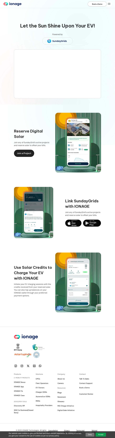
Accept (100, 434)
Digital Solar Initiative (66, 410)
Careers (61, 383)
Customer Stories (86, 394)
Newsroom (62, 397)
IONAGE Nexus (19, 382)
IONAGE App (19, 387)
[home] (12, 4)
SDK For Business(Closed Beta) (23, 411)
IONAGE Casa (19, 395)
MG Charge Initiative (66, 406)
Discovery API (19, 406)
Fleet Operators (42, 383)
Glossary (61, 401)
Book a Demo (84, 388)
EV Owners (40, 388)
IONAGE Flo (18, 391)
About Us (61, 379)
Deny (90, 434)
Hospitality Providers (44, 405)
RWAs (38, 401)
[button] (109, 4)
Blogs (60, 392)
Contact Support (86, 383)
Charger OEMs (41, 392)
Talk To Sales (84, 379)
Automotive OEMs (43, 396)
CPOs (38, 379)
